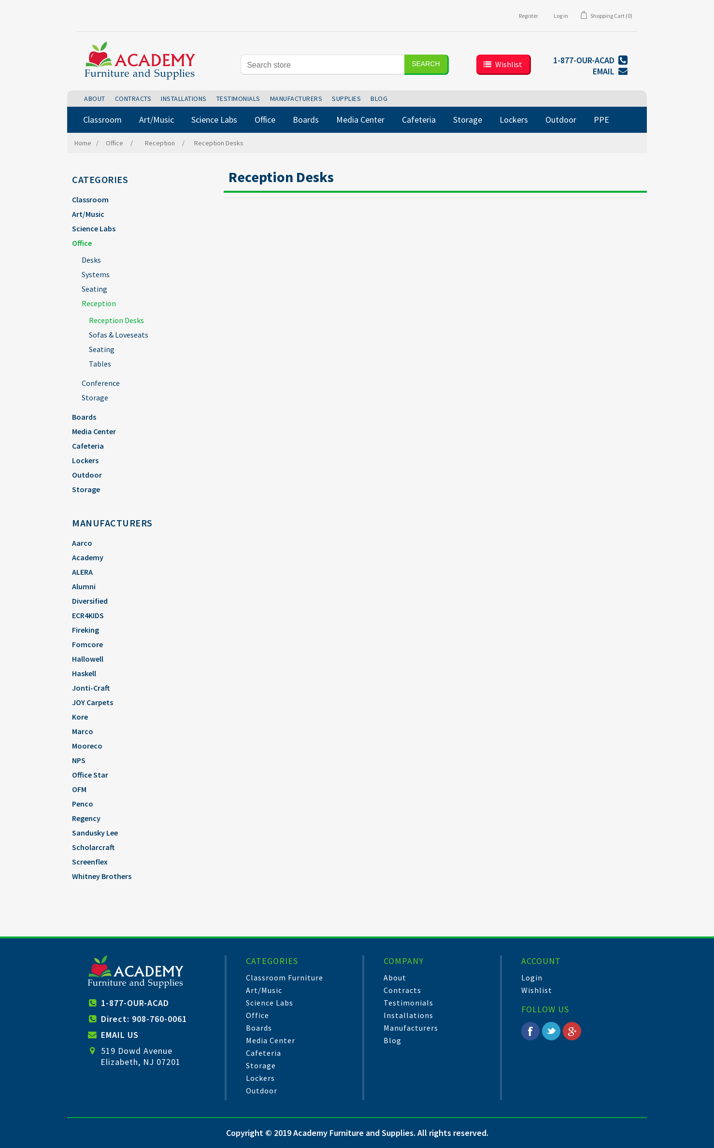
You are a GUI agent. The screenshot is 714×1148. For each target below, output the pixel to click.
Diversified (90, 601)
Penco (82, 803)
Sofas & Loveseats (118, 335)
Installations (408, 1015)
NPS (79, 760)
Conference (101, 383)
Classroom (90, 199)
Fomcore (87, 644)
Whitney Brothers (101, 876)
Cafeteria (88, 446)
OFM (79, 789)
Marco (82, 731)
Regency (86, 818)
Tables (100, 363)
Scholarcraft (93, 847)
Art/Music (88, 214)
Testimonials (408, 1002)
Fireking (85, 630)
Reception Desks (116, 320)
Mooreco (87, 746)
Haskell (84, 673)
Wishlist (536, 990)
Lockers (85, 460)
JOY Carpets (92, 702)
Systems (96, 274)
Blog (392, 1040)
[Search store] (323, 65)
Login (532, 977)
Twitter (551, 1031)
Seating (94, 289)
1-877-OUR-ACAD (135, 1002)
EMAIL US (120, 1034)
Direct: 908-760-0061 (144, 1018)
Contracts (402, 990)
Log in (561, 15)
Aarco (82, 543)
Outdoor (87, 475)
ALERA (82, 572)
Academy (87, 557)
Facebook (530, 1031)
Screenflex (90, 861)
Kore (80, 717)
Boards (84, 417)
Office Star (90, 775)
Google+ (572, 1031)
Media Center (94, 431)
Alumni (84, 586)
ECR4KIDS (88, 615)
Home (82, 143)
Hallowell (87, 659)
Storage (95, 397)
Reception (99, 303)
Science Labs (93, 228)
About (395, 977)
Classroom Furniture (284, 977)
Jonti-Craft (91, 688)
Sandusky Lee (95, 832)
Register (528, 15)
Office (82, 243)
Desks (91, 260)
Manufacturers (411, 1028)
